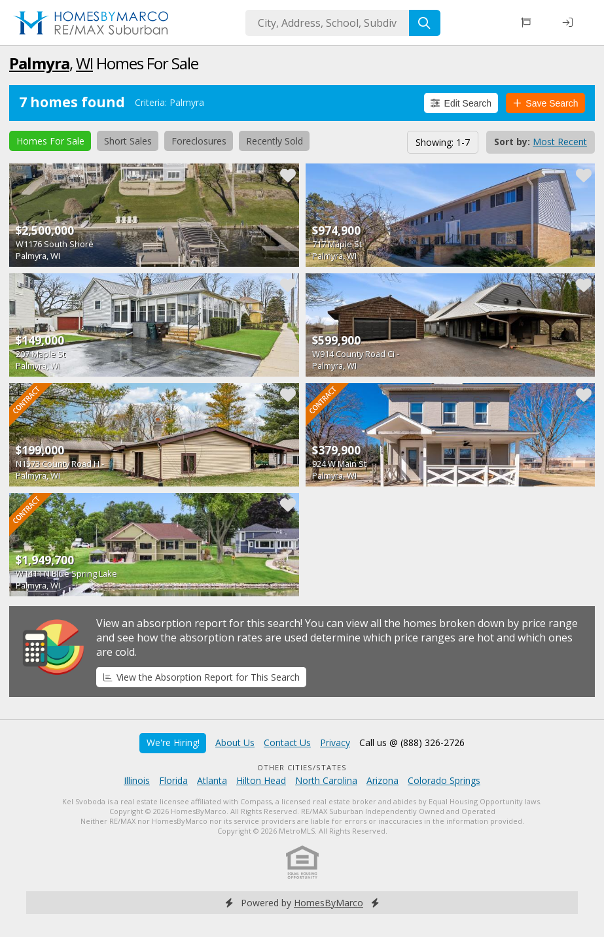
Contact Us (287, 742)
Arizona (382, 780)
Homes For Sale (50, 141)
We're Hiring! (173, 742)
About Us (235, 742)
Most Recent (560, 141)
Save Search (545, 103)
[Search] (424, 23)
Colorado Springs (444, 780)
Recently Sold (274, 141)
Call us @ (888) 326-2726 (412, 742)
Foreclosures (198, 141)
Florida (173, 780)
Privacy (335, 742)
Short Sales (128, 141)
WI (84, 63)
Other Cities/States (302, 767)
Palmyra (39, 63)
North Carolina (326, 780)
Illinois (137, 780)
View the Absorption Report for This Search (201, 677)
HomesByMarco (328, 902)
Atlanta (212, 780)
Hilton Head (261, 780)
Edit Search (461, 103)
